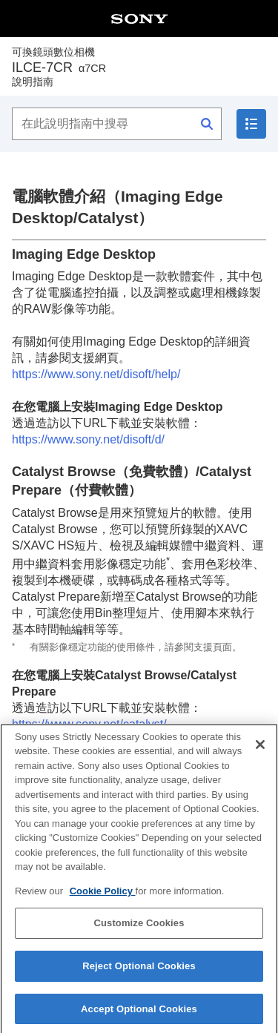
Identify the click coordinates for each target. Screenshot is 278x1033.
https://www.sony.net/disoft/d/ (88, 439)
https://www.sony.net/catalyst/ (89, 724)
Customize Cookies (138, 933)
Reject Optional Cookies (139, 976)
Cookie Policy (103, 901)
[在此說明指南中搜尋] (117, 124)
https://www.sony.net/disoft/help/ (96, 374)
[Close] (260, 755)
